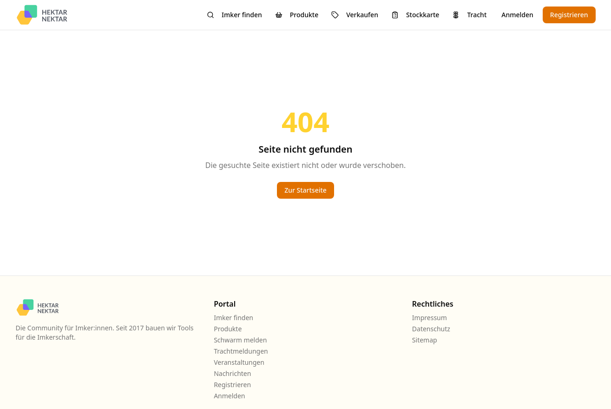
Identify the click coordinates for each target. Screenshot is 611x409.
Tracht (469, 14)
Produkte (296, 14)
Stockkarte (415, 14)
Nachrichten (232, 373)
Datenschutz (431, 328)
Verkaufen (354, 14)
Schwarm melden (240, 339)
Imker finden (234, 14)
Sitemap (424, 339)
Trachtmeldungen (241, 351)
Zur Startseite (305, 190)
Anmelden (517, 14)
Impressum (429, 317)
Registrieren (569, 14)
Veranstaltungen (239, 362)
